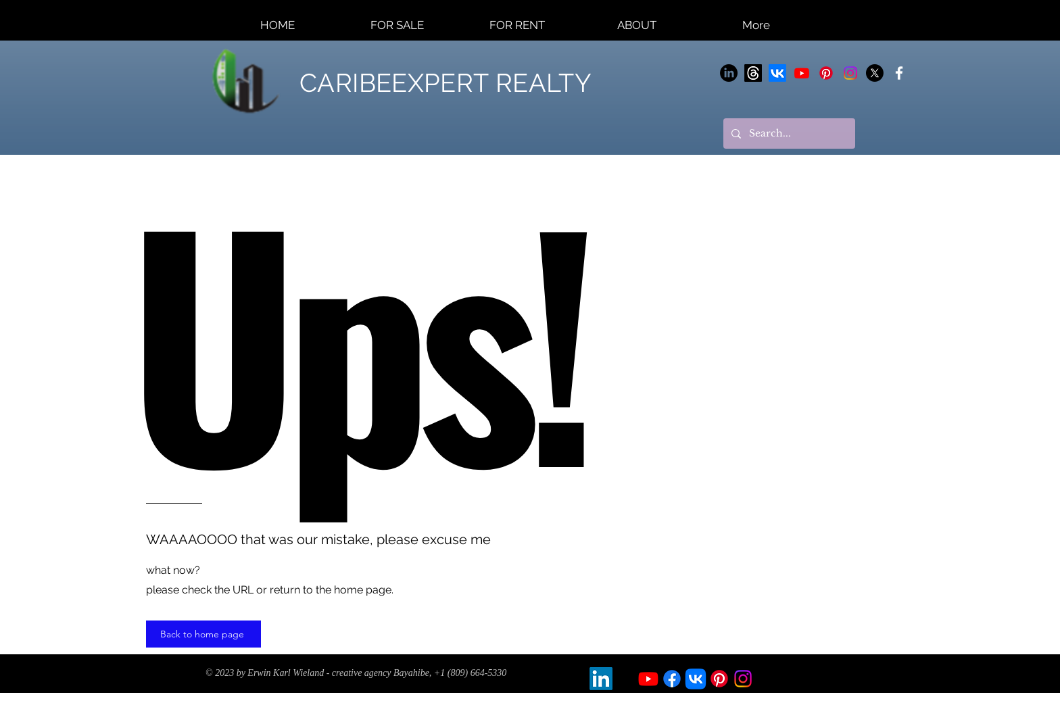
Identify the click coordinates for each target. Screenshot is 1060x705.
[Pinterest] (826, 73)
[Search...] (788, 133)
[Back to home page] (203, 634)
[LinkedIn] (729, 73)
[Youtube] (802, 73)
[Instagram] (850, 73)
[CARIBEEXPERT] (899, 73)
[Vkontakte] (777, 73)
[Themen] (753, 73)
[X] (875, 73)
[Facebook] (671, 678)
